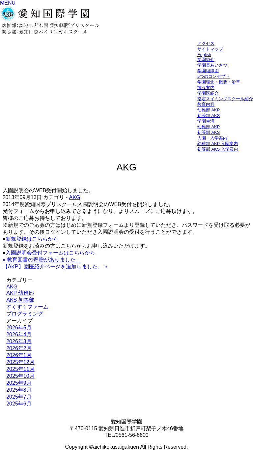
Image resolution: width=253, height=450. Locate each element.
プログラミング (24, 313)
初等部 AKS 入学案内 (217, 149)
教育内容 (205, 104)
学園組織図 (208, 70)
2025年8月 (19, 390)
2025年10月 (20, 376)
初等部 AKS (208, 115)
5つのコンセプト (213, 76)
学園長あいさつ (212, 65)
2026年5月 (19, 327)
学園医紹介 (208, 93)
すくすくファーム (27, 307)
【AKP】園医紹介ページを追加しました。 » (55, 266)
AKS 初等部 (20, 300)
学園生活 (205, 121)
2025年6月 (19, 403)
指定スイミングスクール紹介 (225, 98)
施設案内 (205, 87)
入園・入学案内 (212, 137)
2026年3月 (19, 341)
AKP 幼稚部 (20, 293)
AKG (74, 197)
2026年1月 (19, 355)
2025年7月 (19, 397)
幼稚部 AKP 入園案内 (217, 143)
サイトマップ (210, 48)
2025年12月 (20, 362)
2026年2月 (19, 348)
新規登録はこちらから (32, 239)
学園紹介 (205, 59)
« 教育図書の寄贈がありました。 (42, 259)
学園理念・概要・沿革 (218, 81)
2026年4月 (19, 334)
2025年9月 (19, 383)
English (204, 54)
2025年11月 (20, 369)
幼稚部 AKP (208, 109)
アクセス (205, 43)
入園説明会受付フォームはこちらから (50, 252)
